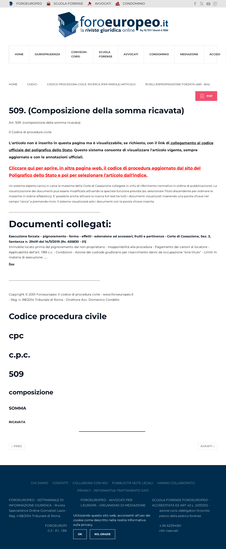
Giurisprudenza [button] (47, 54)
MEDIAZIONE (189, 54)
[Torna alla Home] (113, 25)
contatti (60, 483)
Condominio (130, 4)
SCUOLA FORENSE (64, 4)
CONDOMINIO (159, 54)
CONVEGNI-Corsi (79, 54)
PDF (206, 96)
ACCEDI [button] (214, 54)
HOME (19, 54)
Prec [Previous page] (16, 446)
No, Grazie (102, 534)
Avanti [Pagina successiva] (207, 446)
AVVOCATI (99, 4)
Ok (80, 534)
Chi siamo (39, 483)
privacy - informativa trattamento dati (113, 490)
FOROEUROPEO (25, 4)
